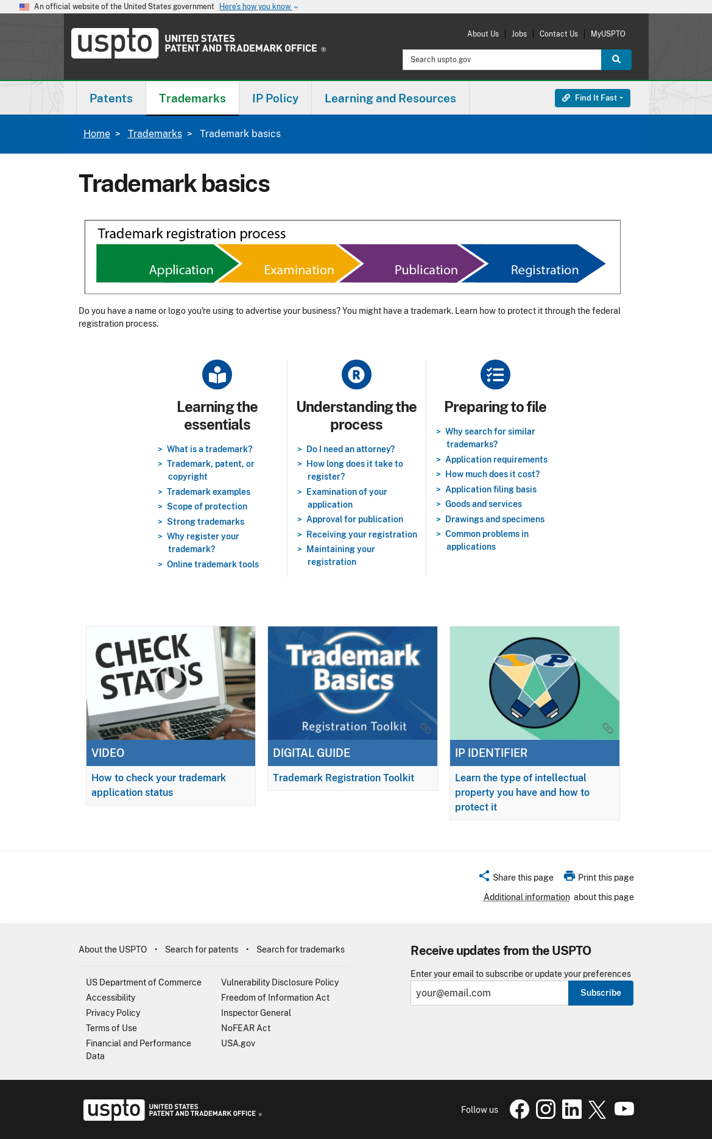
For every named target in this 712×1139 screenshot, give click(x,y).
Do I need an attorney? (350, 449)
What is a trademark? (209, 449)
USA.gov (238, 1043)
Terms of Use (111, 1028)
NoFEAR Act (245, 1028)
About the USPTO (113, 949)
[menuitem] (111, 98)
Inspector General (256, 1013)
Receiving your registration (361, 534)
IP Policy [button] (275, 98)
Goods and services (483, 504)
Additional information (527, 897)
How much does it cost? (492, 474)
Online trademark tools (213, 564)
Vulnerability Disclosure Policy (280, 982)
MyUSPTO (608, 33)
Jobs (519, 33)
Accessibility (110, 997)
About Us (483, 33)
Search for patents (201, 949)
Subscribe (600, 993)
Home (96, 134)
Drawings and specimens (495, 519)
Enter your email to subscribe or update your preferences (521, 974)
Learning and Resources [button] (390, 98)
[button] (516, 879)
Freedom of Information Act (275, 997)
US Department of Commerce (144, 982)
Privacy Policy (113, 1013)
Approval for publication (354, 519)
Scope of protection (207, 506)
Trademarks (155, 134)
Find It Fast (589, 97)
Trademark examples (208, 492)
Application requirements (496, 459)
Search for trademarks (300, 949)
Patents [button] (111, 98)
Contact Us (559, 33)
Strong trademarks (205, 522)
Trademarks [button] (192, 98)
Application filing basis (491, 489)
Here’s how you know (259, 7)
